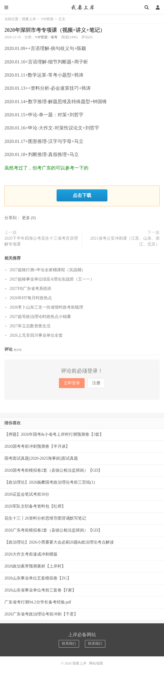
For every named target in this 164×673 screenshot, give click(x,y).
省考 (53, 37)
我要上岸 (82, 7)
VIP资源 (47, 19)
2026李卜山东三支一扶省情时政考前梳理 (46, 307)
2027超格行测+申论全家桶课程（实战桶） (48, 270)
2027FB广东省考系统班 (30, 288)
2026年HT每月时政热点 (31, 298)
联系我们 (69, 643)
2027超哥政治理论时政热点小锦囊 (40, 316)
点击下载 (82, 195)
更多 (26, 218)
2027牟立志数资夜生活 (30, 326)
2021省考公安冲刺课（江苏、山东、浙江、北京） (125, 241)
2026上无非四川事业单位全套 (36, 335)
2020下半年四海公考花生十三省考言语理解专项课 (41, 241)
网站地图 (96, 663)
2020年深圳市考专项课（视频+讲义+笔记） (54, 30)
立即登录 (72, 383)
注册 (96, 383)
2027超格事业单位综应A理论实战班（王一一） (52, 279)
